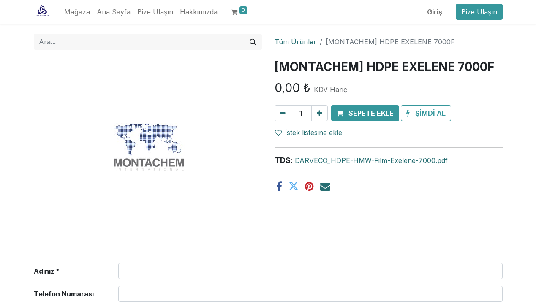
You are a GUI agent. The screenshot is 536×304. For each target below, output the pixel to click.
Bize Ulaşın (479, 12)
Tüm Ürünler (295, 42)
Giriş (434, 12)
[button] (365, 113)
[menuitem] (77, 11)
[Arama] (253, 42)
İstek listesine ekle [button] (308, 132)
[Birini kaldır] (283, 113)
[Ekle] (319, 113)
